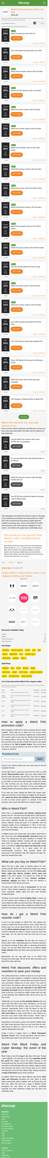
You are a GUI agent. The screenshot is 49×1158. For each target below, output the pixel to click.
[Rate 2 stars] (4, 568)
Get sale (16, 57)
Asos (12, 668)
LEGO (21, 654)
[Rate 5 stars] (10, 568)
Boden (4, 676)
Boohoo (25, 668)
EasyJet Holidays (17, 650)
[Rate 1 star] (3, 568)
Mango (14, 672)
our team (18, 548)
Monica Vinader (27, 676)
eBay (33, 650)
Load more (24, 417)
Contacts (5, 1131)
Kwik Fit (23, 658)
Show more (23, 578)
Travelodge (6, 658)
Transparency (6, 1140)
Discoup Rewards (8, 1128)
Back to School (7, 1150)
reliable (22, 556)
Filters (41, 23)
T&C (3, 1136)
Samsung (16, 658)
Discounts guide (7, 1126)
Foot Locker (23, 672)
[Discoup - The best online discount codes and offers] (23, 3)
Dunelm (4, 654)
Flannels (5, 668)
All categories (6, 1124)
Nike (39, 650)
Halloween (5, 1155)
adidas (33, 668)
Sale (3, 1153)
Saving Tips (14, 15)
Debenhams (13, 654)
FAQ (3, 1133)
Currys (27, 650)
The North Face (14, 676)
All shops (5, 1121)
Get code (17, 38)
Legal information (8, 1138)
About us (5, 1114)
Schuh (18, 668)
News (3, 1119)
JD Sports (5, 650)
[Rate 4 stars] (8, 568)
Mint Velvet (6, 672)
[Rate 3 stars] (6, 568)
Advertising (5, 1117)
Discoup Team (6, 1143)
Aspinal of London (36, 672)
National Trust (30, 654)
